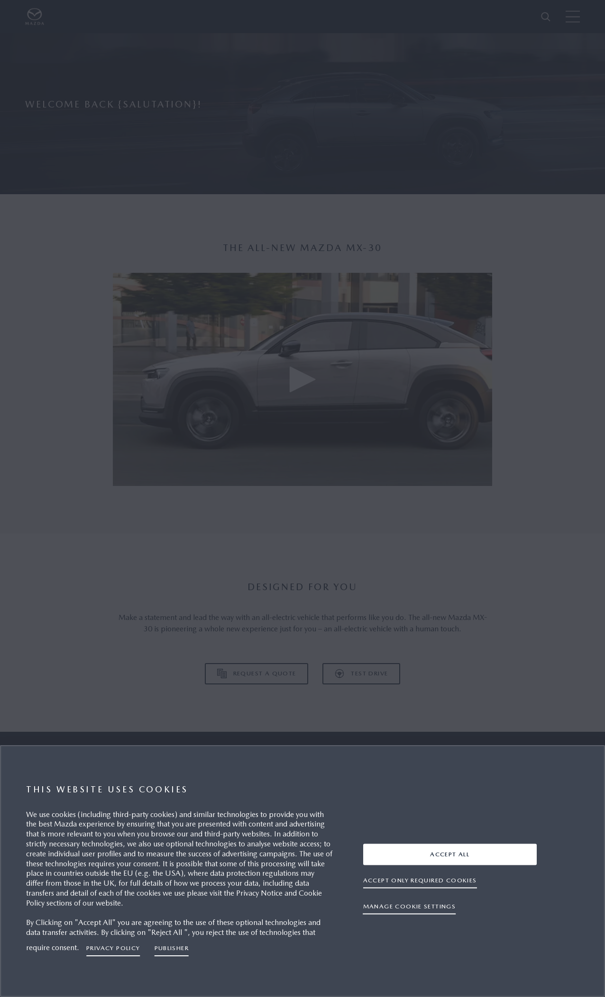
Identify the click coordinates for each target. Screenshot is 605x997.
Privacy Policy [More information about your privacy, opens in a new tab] (113, 948)
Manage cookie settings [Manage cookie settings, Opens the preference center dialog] (409, 906)
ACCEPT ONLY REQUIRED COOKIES (420, 880)
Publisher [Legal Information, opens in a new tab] (172, 948)
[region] (302, 871)
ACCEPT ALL (449, 854)
